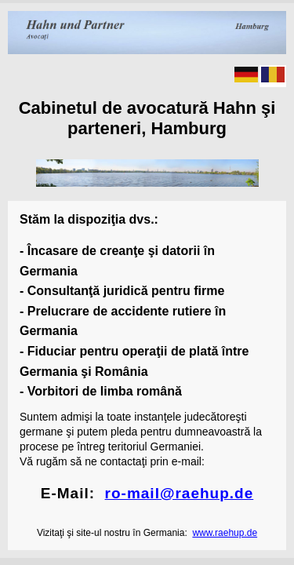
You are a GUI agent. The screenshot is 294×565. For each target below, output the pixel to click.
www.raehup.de (224, 532)
